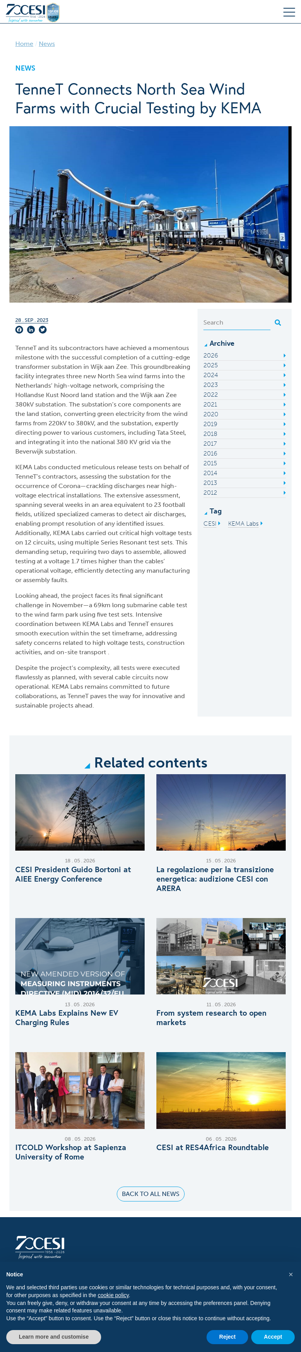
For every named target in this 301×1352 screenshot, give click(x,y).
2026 (210, 355)
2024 (210, 375)
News (47, 43)
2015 (210, 463)
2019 (210, 424)
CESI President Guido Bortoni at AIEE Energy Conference (73, 874)
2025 (210, 365)
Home (24, 43)
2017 (210, 443)
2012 (210, 492)
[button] (291, 1274)
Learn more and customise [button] (54, 1337)
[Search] (236, 322)
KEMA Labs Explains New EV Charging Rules (66, 1017)
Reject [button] (227, 1337)
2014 (210, 473)
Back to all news (151, 1194)
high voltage (111, 642)
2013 (210, 482)
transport (93, 652)
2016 (210, 453)
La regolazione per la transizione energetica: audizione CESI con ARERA (215, 879)
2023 (210, 384)
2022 (210, 394)
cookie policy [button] (113, 1295)
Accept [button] (273, 1337)
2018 (210, 433)
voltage (165, 533)
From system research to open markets (211, 1017)
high (148, 533)
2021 (210, 404)
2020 (210, 414)
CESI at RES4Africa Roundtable (212, 1147)
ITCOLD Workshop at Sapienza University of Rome (70, 1152)
